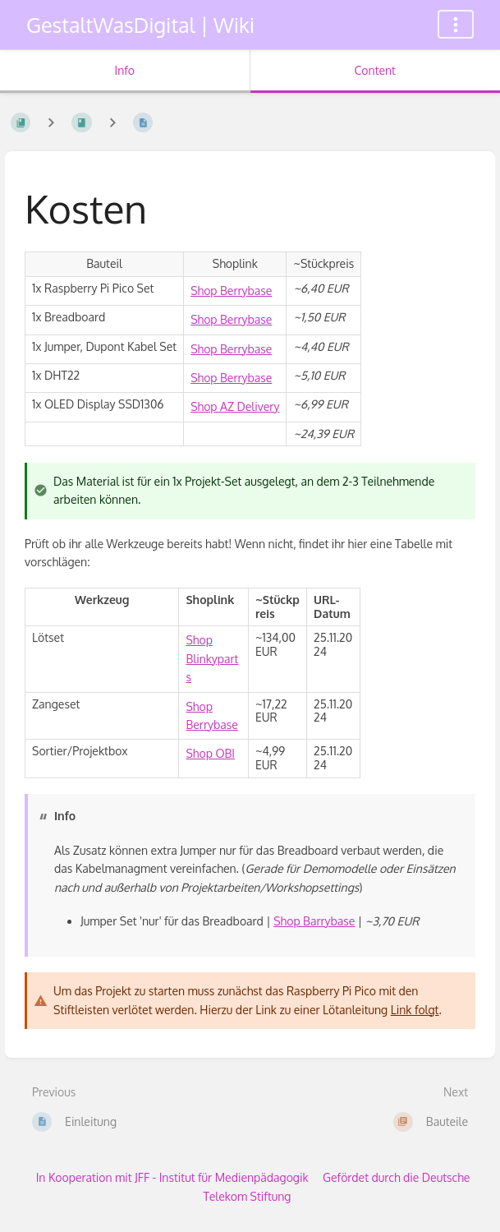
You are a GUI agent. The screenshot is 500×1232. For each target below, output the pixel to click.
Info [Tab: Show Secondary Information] (124, 70)
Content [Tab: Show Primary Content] (375, 70)
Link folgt (415, 1010)
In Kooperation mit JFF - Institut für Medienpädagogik (172, 1177)
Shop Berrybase (231, 291)
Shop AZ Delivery (234, 406)
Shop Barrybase (314, 921)
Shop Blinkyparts (212, 658)
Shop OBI (210, 753)
